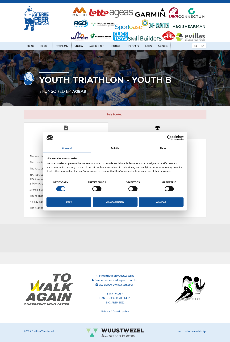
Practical (116, 45)
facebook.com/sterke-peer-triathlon (116, 280)
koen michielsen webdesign (192, 331)
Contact (162, 45)
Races (45, 45)
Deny (69, 202)
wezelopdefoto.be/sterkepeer (117, 284)
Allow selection (115, 202)
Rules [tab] (66, 131)
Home (30, 45)
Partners (133, 45)
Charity (79, 45)
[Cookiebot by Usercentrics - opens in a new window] (169, 137)
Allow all (161, 202)
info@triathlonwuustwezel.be (116, 275)
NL (195, 45)
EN (202, 45)
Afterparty (62, 45)
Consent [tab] (67, 148)
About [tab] (163, 148)
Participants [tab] (157, 131)
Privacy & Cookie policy (115, 311)
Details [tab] (115, 148)
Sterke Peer (96, 45)
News (148, 45)
